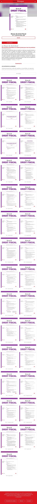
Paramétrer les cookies (11, 501)
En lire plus (18, 73)
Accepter (29, 501)
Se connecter (10, 42)
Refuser (21, 501)
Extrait (18, 37)
